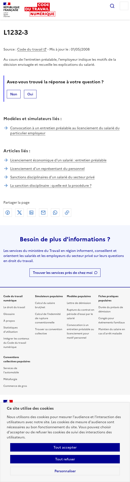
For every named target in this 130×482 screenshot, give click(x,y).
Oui (30, 94)
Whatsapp (55, 212)
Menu (124, 6)
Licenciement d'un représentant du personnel (47, 168)
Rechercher (112, 6)
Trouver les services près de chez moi (62, 272)
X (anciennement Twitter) (19, 212)
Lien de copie (67, 212)
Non (13, 94)
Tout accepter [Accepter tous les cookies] (65, 447)
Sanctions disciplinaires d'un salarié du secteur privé (52, 177)
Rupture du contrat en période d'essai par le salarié (80, 314)
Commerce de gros (15, 386)
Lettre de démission (79, 303)
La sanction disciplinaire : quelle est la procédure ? (50, 185)
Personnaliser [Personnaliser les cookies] (65, 471)
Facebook (7, 212)
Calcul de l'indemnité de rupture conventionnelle (48, 318)
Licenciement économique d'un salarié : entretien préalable (58, 160)
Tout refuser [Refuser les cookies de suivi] (65, 459)
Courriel (43, 212)
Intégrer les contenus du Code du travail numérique (16, 343)
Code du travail (29, 49)
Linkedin (31, 212)
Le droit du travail (14, 307)
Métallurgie (10, 379)
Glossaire (9, 314)
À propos (9, 321)
